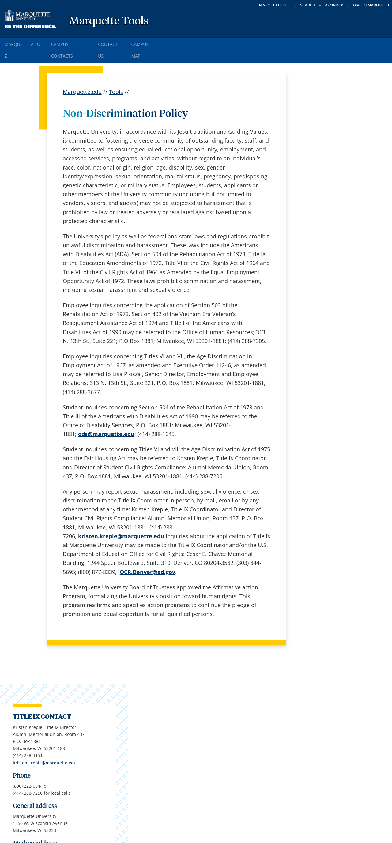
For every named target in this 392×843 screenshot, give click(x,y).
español (136, 692)
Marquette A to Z (26, 42)
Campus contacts (148, 740)
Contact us (139, 756)
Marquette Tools (109, 21)
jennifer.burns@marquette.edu (328, 354)
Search (307, 5)
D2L (196, 740)
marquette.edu (274, 5)
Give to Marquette (371, 5)
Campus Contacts (79, 42)
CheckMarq (205, 724)
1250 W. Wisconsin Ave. (50, 700)
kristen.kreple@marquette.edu (328, 172)
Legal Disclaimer (239, 809)
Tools (116, 76)
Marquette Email (212, 708)
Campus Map (165, 42)
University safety (212, 772)
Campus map (143, 724)
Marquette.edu (82, 76)
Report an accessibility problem (328, 329)
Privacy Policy (193, 809)
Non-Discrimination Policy (301, 809)
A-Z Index (334, 5)
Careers (135, 708)
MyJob (199, 756)
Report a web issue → (315, 739)
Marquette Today (213, 692)
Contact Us (125, 42)
